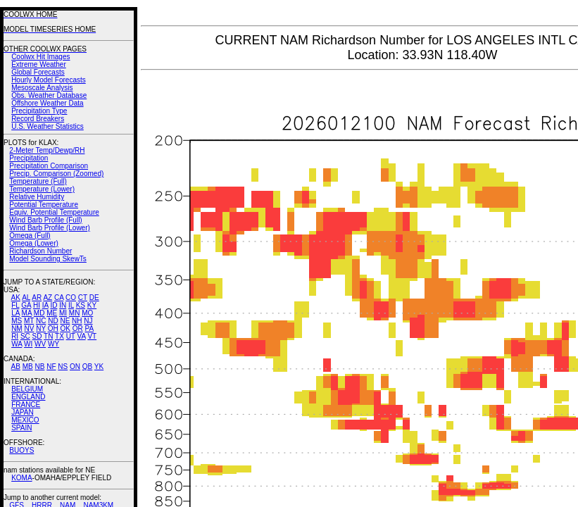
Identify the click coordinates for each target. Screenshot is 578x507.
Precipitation (28, 158)
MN (74, 313)
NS (63, 366)
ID (53, 305)
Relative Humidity (36, 197)
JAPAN (22, 412)
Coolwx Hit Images (40, 57)
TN (48, 336)
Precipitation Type (39, 111)
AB (15, 366)
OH (53, 328)
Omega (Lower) (33, 243)
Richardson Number (40, 251)
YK (98, 366)
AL (26, 297)
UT (70, 336)
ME (51, 313)
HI (36, 305)
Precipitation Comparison (48, 166)
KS (80, 305)
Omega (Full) (29, 235)
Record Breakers (37, 119)
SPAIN (21, 428)
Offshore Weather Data (47, 103)
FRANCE (25, 404)
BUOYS (21, 450)
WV (40, 344)
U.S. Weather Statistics (47, 126)
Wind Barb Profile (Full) (45, 220)
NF (51, 366)
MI (63, 313)
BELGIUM (27, 389)
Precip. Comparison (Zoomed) (56, 173)
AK (15, 297)
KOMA (21, 478)
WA (16, 344)
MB (28, 366)
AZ (47, 297)
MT (29, 321)
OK (65, 328)
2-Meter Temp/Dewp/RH (46, 150)
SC (25, 336)
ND (53, 321)
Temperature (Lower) (42, 189)
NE (65, 321)
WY (53, 344)
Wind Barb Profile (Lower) (49, 228)
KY (91, 305)
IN (62, 305)
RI (14, 336)
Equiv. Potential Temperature (54, 212)
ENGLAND (28, 397)
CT (82, 297)
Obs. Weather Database (49, 95)
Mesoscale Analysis (42, 88)
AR (37, 297)
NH (77, 321)
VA (81, 336)
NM (17, 328)
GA (26, 305)
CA (58, 297)
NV (29, 328)
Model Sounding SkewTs (48, 259)
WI (28, 344)
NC (41, 321)
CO (70, 297)
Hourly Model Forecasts (48, 80)
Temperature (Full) (38, 181)
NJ (88, 321)
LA (15, 313)
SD (37, 336)
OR (78, 328)
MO (87, 313)
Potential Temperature (43, 204)
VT (91, 336)
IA (45, 305)
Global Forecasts (38, 72)
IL (71, 305)
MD (39, 313)
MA (27, 313)
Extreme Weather (38, 64)
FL (15, 305)
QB (87, 366)
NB (39, 366)
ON (75, 366)
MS (16, 321)
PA (89, 328)
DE (94, 297)
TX (59, 336)
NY (41, 328)
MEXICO (25, 420)
